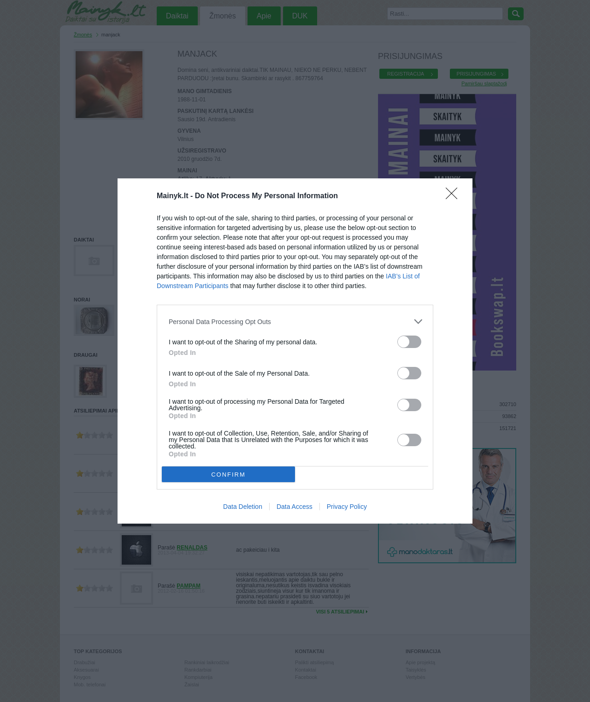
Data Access (295, 506)
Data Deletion (242, 506)
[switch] (409, 342)
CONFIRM (228, 474)
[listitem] (295, 321)
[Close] (454, 196)
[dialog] (295, 351)
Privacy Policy (347, 506)
